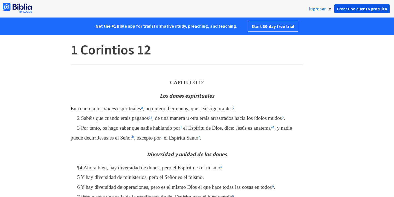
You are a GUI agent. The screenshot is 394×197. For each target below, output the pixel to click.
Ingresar (317, 9)
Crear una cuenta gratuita (362, 8)
